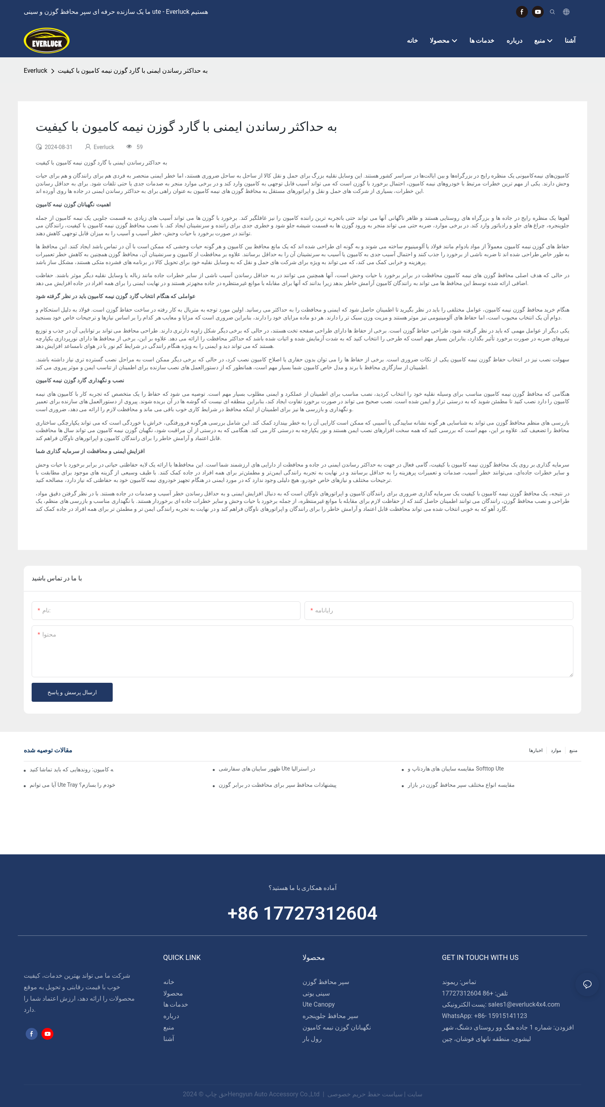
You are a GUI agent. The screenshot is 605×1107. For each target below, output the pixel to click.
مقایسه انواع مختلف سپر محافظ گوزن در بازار (461, 785)
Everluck (35, 70)
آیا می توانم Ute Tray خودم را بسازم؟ (72, 785)
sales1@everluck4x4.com (524, 1004)
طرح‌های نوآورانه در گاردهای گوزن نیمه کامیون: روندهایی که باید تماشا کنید (71, 769)
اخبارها (536, 750)
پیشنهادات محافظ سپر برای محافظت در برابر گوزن (278, 785)
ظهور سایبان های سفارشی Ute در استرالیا (267, 768)
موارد (556, 750)
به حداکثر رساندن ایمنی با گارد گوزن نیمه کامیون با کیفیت (133, 70)
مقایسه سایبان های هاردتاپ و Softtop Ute (456, 768)
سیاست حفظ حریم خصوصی (365, 1094)
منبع (573, 750)
